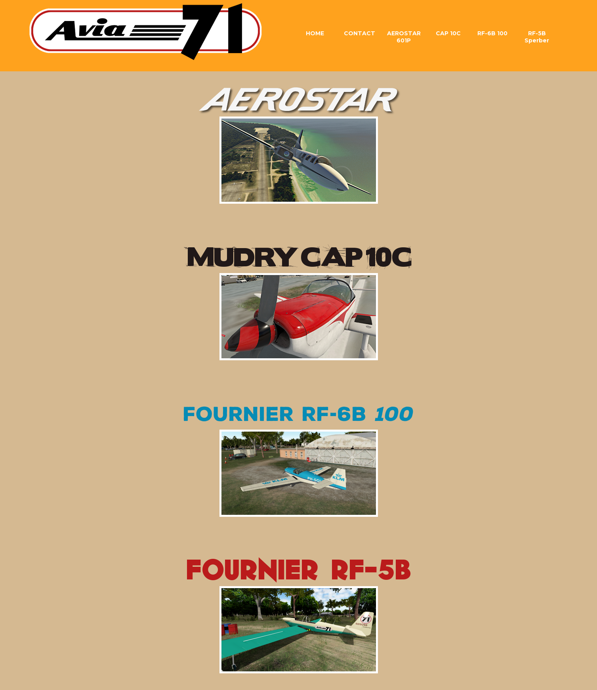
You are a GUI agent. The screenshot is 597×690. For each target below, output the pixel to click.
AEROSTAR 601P (404, 37)
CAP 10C (448, 33)
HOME (315, 33)
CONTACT (359, 33)
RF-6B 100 (492, 33)
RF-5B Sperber (537, 37)
